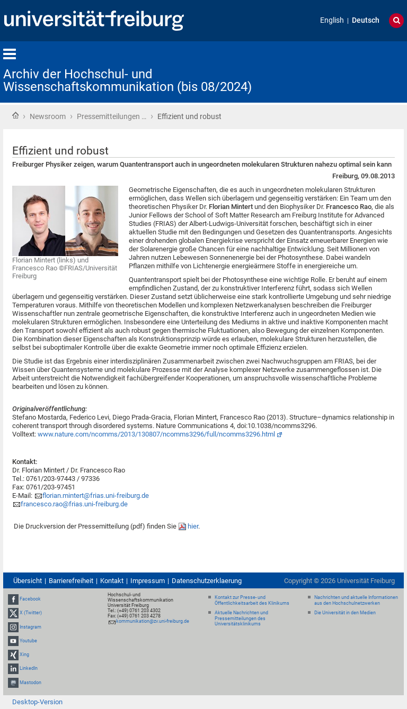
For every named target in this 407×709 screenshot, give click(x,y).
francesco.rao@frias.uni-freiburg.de (74, 504)
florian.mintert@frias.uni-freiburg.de (95, 495)
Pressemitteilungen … (111, 116)
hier (193, 526)
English (332, 20)
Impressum (147, 581)
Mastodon (30, 682)
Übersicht (27, 581)
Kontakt (111, 581)
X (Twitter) (31, 613)
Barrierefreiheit (71, 581)
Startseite (15, 115)
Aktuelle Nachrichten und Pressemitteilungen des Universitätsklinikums (241, 618)
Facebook (30, 599)
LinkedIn (29, 668)
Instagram (30, 627)
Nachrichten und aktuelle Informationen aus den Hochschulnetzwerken (356, 600)
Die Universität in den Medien (345, 612)
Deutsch (365, 20)
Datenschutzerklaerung (207, 581)
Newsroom (48, 116)
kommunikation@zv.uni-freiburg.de (152, 621)
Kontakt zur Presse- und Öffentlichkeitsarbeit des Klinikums (252, 600)
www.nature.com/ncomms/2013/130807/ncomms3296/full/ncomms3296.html (156, 434)
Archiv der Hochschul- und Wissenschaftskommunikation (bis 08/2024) (127, 80)
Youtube (28, 640)
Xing (24, 654)
